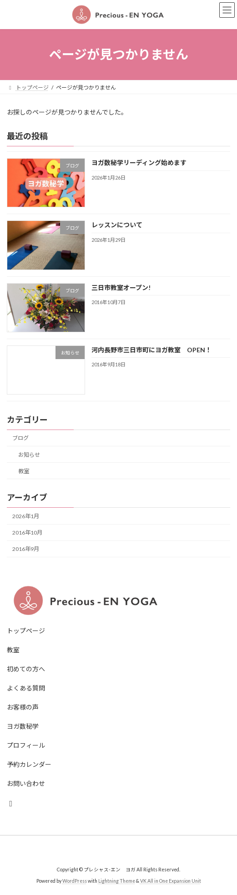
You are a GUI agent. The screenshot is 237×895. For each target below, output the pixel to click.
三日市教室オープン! (121, 287)
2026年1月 (25, 516)
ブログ (20, 438)
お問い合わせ (26, 783)
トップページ (26, 631)
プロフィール (26, 745)
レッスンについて (116, 225)
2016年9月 (25, 548)
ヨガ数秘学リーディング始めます (139, 162)
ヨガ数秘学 (23, 726)
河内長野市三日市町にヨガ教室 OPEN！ (151, 349)
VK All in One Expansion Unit (170, 881)
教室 (23, 470)
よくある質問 (26, 688)
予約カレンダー (29, 764)
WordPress (74, 881)
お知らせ (29, 454)
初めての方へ (26, 669)
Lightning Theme (116, 881)
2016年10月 (27, 532)
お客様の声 (23, 707)
